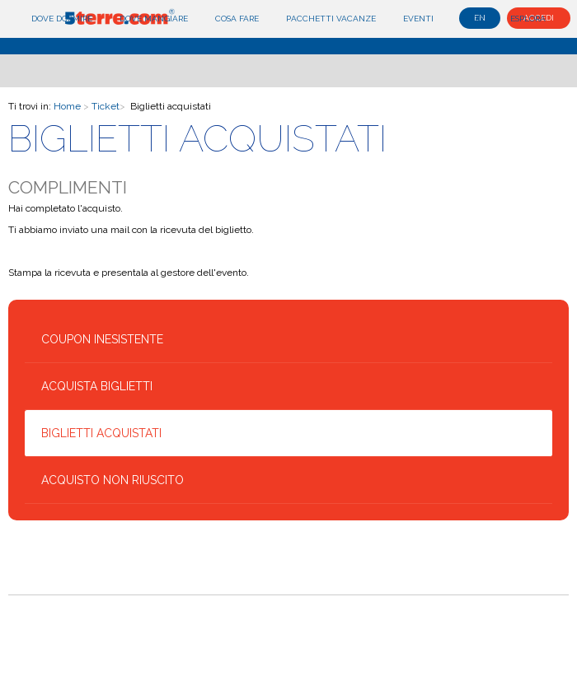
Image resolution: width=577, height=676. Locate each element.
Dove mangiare (154, 18)
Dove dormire (61, 18)
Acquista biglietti (96, 386)
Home (67, 106)
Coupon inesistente (102, 339)
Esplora (528, 18)
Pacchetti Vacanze (331, 18)
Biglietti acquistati (101, 433)
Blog (472, 18)
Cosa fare (237, 18)
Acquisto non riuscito (112, 480)
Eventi (418, 18)
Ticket (105, 106)
